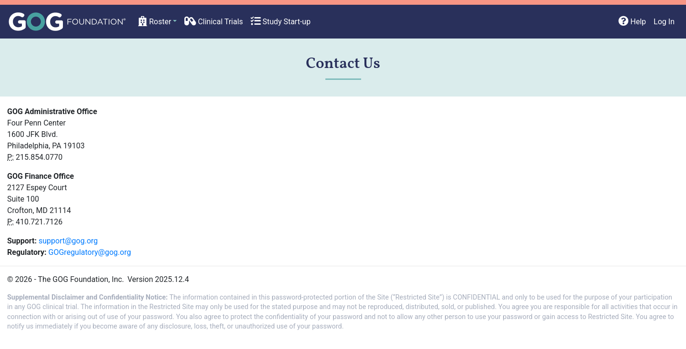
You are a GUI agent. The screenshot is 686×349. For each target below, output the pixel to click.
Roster (154, 21)
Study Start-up (281, 21)
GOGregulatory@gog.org (90, 252)
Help (632, 21)
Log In (664, 21)
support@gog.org (68, 240)
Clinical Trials (213, 21)
